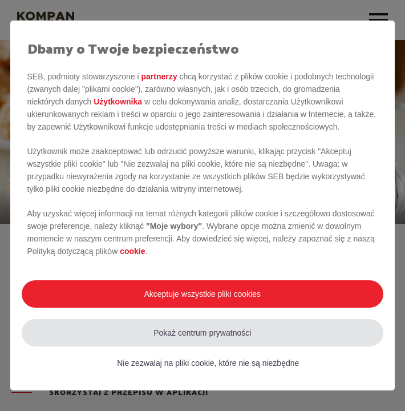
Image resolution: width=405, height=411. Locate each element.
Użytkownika (118, 101)
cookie (132, 251)
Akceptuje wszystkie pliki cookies (202, 294)
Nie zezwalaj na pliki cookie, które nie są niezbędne (208, 363)
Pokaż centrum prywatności (202, 332)
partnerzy (159, 76)
